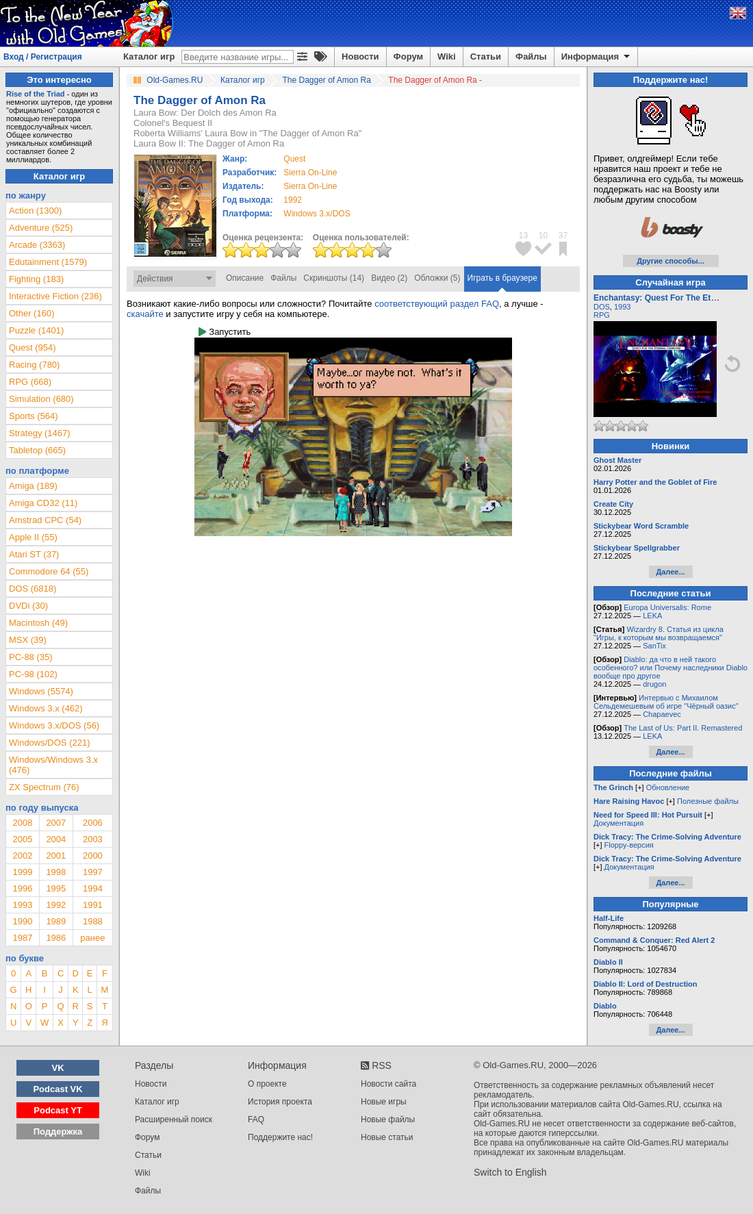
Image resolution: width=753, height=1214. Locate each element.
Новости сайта (388, 1084)
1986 (56, 938)
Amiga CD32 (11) (43, 503)
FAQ (256, 1119)
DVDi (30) (28, 605)
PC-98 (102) (33, 674)
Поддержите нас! (280, 1137)
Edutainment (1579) (48, 262)
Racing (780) (34, 364)
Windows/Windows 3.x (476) (53, 765)
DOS (602, 307)
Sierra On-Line (310, 172)
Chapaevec (662, 714)
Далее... (670, 572)
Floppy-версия (629, 845)
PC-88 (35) (31, 657)
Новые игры (384, 1101)
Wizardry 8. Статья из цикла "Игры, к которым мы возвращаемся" (659, 633)
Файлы (531, 56)
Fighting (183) (36, 279)
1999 (22, 872)
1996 (22, 888)
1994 (93, 888)
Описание (245, 278)
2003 (93, 839)
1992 (292, 200)
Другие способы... (670, 261)
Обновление (668, 787)
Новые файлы (388, 1119)
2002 (22, 855)
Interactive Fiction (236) (55, 296)
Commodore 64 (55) (48, 571)
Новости (360, 56)
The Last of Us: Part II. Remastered (683, 728)
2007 (56, 823)
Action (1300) (35, 210)
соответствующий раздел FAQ (436, 304)
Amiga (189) (33, 486)
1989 (56, 921)
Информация (596, 56)
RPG (602, 315)
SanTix (654, 646)
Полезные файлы (708, 801)
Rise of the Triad (35, 94)
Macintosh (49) (38, 623)
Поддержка (58, 1131)
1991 (93, 905)
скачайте (145, 314)
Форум (408, 56)
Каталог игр (149, 56)
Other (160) (31, 313)
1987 (22, 938)
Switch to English (510, 1172)
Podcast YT (58, 1110)
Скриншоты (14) (333, 278)
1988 (93, 921)
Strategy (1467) (40, 433)
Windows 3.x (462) (46, 708)
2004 (56, 839)
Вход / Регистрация (42, 57)
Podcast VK (57, 1089)
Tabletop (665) (37, 450)
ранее (92, 938)
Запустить (225, 332)
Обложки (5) (437, 278)
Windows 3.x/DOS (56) (54, 725)
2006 (93, 823)
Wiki (446, 56)
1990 (22, 921)
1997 (93, 872)
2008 (22, 823)
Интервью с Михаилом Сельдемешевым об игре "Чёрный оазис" (666, 702)
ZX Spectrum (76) (44, 787)
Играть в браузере (502, 278)
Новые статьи (387, 1137)
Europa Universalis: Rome (667, 607)
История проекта (280, 1101)
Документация (618, 823)
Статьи (485, 56)
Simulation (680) (41, 399)
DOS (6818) (32, 588)
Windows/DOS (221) (49, 742)
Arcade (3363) (37, 245)
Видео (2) (389, 278)
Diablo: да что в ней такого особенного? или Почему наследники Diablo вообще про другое (671, 667)
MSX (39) (28, 640)
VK (58, 1068)
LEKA (652, 615)
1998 (56, 872)
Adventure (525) (41, 228)
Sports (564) (33, 416)
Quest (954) (32, 347)
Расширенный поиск (173, 1119)
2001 (56, 855)
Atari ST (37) (34, 554)
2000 (93, 855)
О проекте (267, 1084)
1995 (56, 888)
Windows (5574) (41, 691)
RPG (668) (30, 382)
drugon (654, 684)
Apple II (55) (33, 537)
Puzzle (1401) (36, 330)
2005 (22, 839)
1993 (22, 905)
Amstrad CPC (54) (45, 520)
